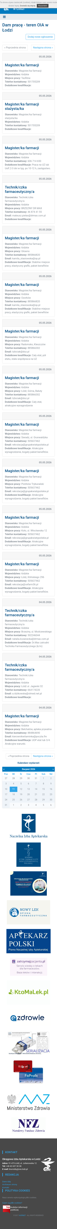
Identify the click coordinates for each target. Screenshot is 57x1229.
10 (6, 789)
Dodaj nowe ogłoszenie (40, 36)
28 (36, 799)
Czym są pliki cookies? (12, 1203)
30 (51, 799)
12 (21, 789)
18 (13, 794)
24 (6, 799)
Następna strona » (43, 47)
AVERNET (22, 1215)
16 (51, 789)
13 (28, 789)
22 (43, 794)
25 (13, 799)
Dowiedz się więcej (27, 6)
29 (43, 799)
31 (6, 805)
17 (6, 794)
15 (43, 789)
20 (28, 794)
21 (36, 794)
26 (21, 799)
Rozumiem (42, 6)
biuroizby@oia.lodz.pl (18, 1169)
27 (28, 799)
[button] (4, 17)
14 (36, 789)
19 (21, 794)
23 (51, 794)
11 (13, 789)
